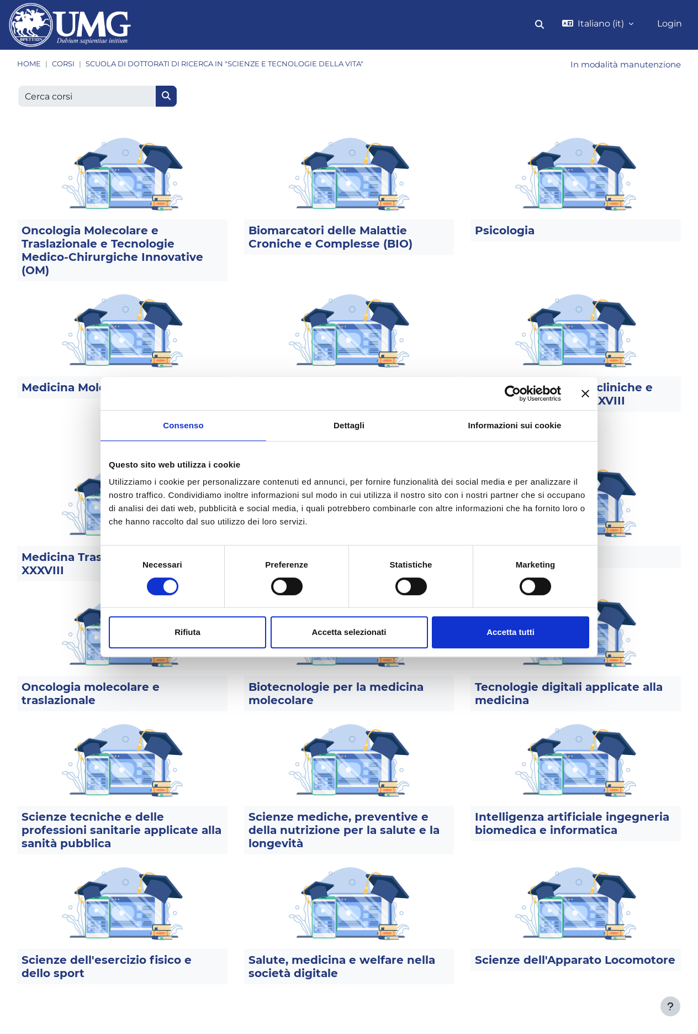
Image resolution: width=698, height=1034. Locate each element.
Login (669, 23)
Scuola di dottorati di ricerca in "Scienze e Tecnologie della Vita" (224, 64)
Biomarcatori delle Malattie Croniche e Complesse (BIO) (330, 238)
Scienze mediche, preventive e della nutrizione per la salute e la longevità (344, 831)
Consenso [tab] (183, 425)
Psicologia (505, 231)
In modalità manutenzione (622, 65)
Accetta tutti (511, 632)
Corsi (63, 64)
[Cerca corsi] (87, 97)
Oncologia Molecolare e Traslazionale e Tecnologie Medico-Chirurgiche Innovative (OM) (112, 251)
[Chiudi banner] (585, 393)
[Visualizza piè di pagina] (670, 1006)
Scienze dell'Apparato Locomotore (575, 961)
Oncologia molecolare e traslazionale (91, 694)
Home (29, 64)
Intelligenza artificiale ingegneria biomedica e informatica (572, 824)
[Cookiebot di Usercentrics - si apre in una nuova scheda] (512, 393)
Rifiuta (187, 632)
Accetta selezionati (348, 632)
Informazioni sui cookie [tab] (515, 425)
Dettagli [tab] (349, 425)
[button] (539, 24)
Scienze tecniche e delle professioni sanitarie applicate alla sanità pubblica (121, 831)
